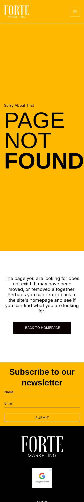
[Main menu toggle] (75, 11)
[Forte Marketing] (16, 12)
